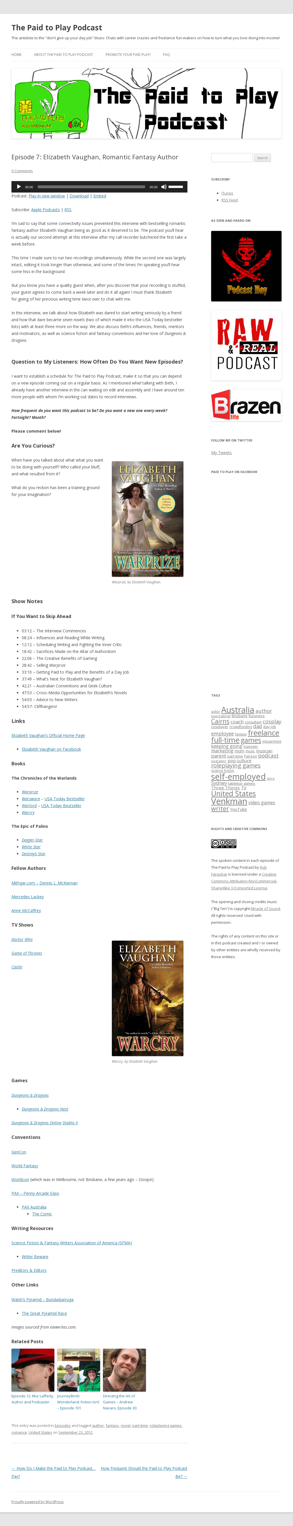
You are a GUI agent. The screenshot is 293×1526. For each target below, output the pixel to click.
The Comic (42, 1214)
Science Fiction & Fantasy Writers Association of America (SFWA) (71, 1242)
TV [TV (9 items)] (243, 788)
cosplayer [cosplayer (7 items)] (219, 726)
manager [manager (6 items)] (250, 746)
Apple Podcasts (45, 209)
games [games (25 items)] (251, 740)
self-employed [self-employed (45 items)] (238, 776)
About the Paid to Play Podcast (63, 54)
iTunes (227, 193)
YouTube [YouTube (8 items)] (238, 809)
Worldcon (20, 1179)
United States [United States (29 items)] (233, 793)
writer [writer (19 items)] (220, 808)
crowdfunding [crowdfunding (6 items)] (240, 726)
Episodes (63, 1425)
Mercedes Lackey (27, 896)
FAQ (166, 54)
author (98, 1425)
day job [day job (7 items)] (269, 726)
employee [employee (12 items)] (222, 733)
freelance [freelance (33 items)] (263, 732)
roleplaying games (166, 1425)
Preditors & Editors (29, 1270)
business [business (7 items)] (257, 715)
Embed (99, 196)
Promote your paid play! (128, 54)
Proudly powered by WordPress (37, 1501)
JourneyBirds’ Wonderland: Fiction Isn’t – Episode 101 (78, 1402)
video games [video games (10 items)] (261, 802)
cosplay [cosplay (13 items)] (272, 721)
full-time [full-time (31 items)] (225, 740)
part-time (140, 1425)
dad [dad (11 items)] (257, 726)
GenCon (18, 1152)
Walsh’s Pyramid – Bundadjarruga (42, 1299)
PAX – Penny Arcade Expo (35, 1193)
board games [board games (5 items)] (221, 716)
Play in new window (47, 196)
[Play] (19, 187)
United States (40, 1432)
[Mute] (164, 187)
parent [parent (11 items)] (218, 755)
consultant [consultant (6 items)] (253, 722)
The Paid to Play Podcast (56, 27)
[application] (99, 187)
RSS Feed (229, 200)
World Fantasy (24, 1165)
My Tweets (221, 452)
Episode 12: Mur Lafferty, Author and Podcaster (32, 1399)
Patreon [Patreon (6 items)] (250, 756)
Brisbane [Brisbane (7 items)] (240, 715)
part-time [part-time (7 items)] (235, 756)
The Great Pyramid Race (44, 1313)
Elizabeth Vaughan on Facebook (51, 749)
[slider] (91, 186)
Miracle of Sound (265, 908)
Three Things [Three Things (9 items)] (225, 788)
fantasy (112, 1425)
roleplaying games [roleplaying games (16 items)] (236, 765)
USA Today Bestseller (65, 798)
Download (79, 196)
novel (125, 1425)
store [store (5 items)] (271, 778)
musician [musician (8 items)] (264, 751)
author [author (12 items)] (264, 710)
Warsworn (31, 798)
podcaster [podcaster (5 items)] (218, 761)
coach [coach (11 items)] (237, 721)
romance (19, 1432)
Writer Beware (35, 1256)
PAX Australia (34, 1207)
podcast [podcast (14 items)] (268, 755)
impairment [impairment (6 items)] (271, 741)
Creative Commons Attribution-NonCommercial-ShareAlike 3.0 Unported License (244, 881)
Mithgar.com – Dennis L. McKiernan (44, 883)
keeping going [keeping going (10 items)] (226, 746)
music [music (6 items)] (250, 751)
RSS (68, 209)
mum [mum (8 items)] (239, 751)
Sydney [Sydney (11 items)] (219, 783)
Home (16, 54)
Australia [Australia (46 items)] (237, 709)
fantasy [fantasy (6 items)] (241, 734)
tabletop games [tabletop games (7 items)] (241, 783)
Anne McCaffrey (26, 910)
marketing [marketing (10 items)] (222, 751)
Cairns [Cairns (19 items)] (220, 721)
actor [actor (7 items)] (215, 711)
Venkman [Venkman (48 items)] (229, 801)
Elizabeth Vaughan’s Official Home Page (48, 735)
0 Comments (22, 170)
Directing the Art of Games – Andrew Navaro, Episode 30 (119, 1402)
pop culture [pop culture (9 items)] (239, 760)
